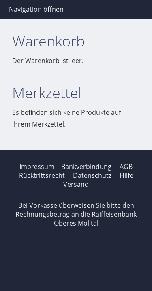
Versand (76, 184)
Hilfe (126, 175)
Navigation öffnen (36, 9)
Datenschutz (92, 175)
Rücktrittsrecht (42, 175)
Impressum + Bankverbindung (65, 166)
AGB (126, 166)
